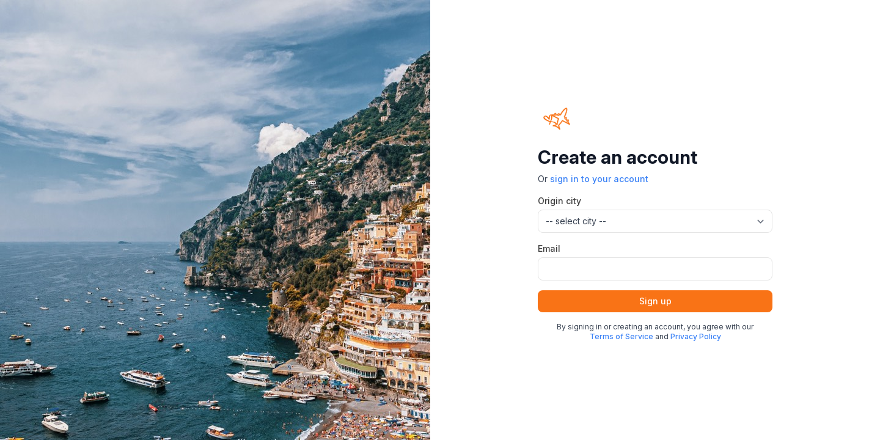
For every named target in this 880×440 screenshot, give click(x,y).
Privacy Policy (695, 336)
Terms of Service (621, 336)
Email (549, 248)
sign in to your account (599, 179)
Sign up (655, 301)
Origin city (559, 201)
